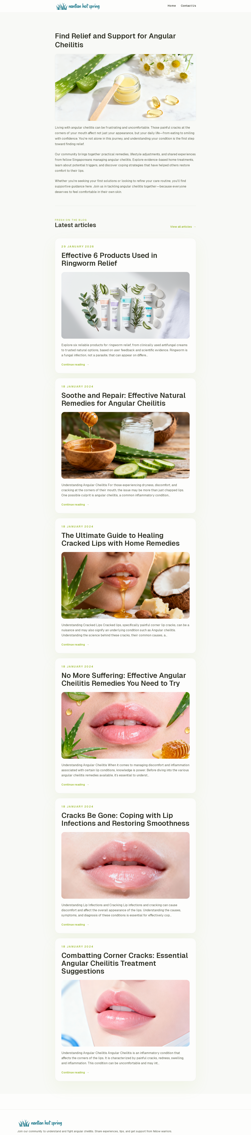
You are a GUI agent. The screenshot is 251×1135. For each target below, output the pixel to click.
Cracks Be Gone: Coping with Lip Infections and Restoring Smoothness (125, 819)
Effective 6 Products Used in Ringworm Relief (109, 259)
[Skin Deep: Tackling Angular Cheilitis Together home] (90, 6)
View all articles (183, 227)
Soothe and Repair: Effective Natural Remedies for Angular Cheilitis (123, 399)
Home (172, 5)
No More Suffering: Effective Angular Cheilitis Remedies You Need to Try (123, 679)
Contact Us (188, 5)
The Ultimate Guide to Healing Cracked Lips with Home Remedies (120, 539)
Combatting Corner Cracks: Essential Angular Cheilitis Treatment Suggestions (124, 963)
